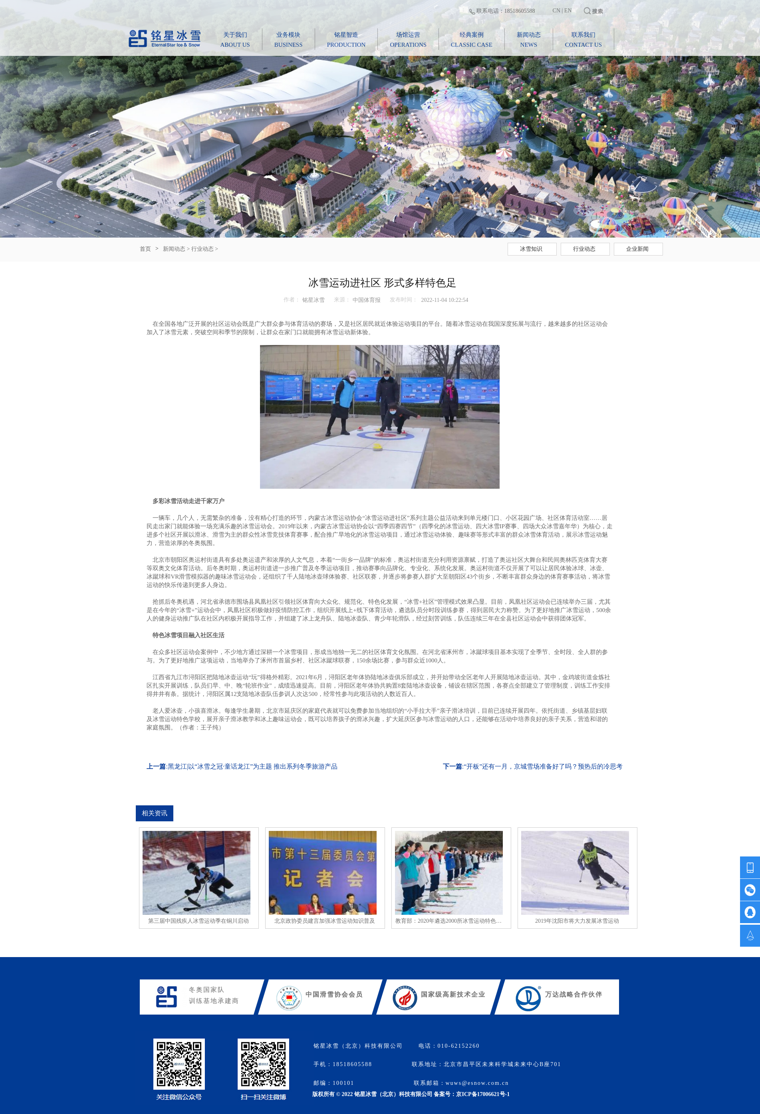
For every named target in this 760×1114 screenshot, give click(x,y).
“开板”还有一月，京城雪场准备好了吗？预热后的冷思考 (543, 766)
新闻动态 (174, 249)
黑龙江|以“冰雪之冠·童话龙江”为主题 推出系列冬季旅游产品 (252, 766)
